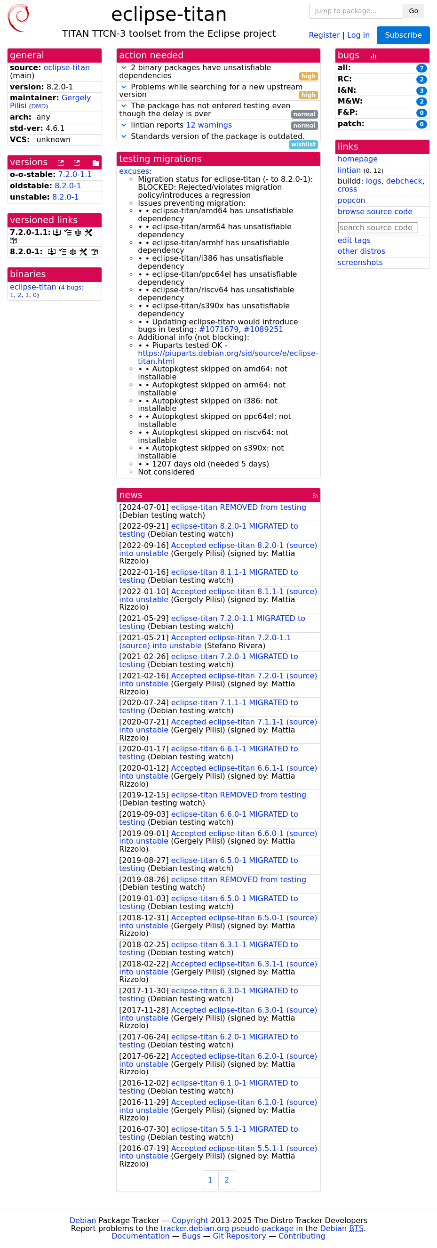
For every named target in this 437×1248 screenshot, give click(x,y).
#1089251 (264, 329)
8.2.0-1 (68, 185)
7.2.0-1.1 (75, 174)
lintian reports (218, 125)
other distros (361, 251)
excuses (134, 171)
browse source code (375, 211)
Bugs (191, 1236)
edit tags (354, 240)
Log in (358, 34)
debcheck (404, 181)
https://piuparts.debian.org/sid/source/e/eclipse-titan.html (228, 357)
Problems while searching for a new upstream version (218, 91)
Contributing (302, 1236)
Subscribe (403, 35)
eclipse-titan (67, 67)
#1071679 (219, 329)
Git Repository (239, 1236)
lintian (349, 170)
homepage (358, 158)
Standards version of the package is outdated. (218, 137)
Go (413, 11)
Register (324, 34)
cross (347, 189)
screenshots (360, 262)
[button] (123, 67)
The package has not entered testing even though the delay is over (218, 110)
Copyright (190, 1220)
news (131, 495)
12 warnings (209, 125)
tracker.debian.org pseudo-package (227, 1228)
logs (373, 181)
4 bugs (71, 287)
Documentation (140, 1236)
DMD (39, 106)
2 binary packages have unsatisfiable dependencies (218, 72)
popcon (351, 200)
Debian (83, 1220)
